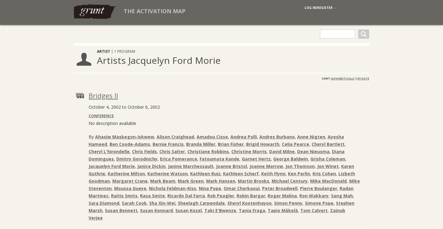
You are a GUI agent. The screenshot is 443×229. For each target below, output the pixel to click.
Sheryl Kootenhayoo (249, 203)
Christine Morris (249, 151)
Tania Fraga (252, 210)
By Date (363, 78)
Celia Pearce (295, 144)
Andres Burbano (277, 137)
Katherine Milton (126, 174)
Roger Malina (282, 196)
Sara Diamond (104, 203)
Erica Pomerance (178, 159)
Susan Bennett (121, 210)
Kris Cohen (324, 174)
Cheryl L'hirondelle (109, 151)
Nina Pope (210, 188)
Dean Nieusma (313, 151)
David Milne (282, 151)
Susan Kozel (188, 210)
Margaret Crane (130, 181)
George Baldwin (290, 159)
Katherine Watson (167, 174)
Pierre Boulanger (318, 188)
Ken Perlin (299, 174)
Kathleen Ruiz (205, 174)
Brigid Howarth (262, 144)
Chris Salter (172, 151)
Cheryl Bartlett (328, 144)
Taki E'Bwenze (220, 210)
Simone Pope (319, 203)
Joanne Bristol (231, 166)
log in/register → (321, 8)
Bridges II (103, 95)
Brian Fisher (231, 144)
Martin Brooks (253, 181)
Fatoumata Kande (219, 159)
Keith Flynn (273, 174)
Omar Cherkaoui (242, 188)
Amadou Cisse (212, 137)
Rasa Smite (152, 196)
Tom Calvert (314, 210)
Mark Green (191, 181)
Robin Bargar (251, 196)
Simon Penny (288, 203)
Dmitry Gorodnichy (137, 159)
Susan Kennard (156, 210)
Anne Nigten (311, 137)
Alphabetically (343, 78)
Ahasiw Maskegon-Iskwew (124, 137)
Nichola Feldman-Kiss (172, 188)
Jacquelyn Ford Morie (112, 166)
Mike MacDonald (328, 181)
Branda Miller (200, 144)
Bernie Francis (168, 144)
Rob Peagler (220, 196)
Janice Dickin (151, 166)
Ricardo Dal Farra (186, 196)
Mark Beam (162, 181)
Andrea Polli (243, 137)
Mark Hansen (220, 181)
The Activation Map (155, 11)
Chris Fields (144, 151)
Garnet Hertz (256, 159)
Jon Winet (328, 166)
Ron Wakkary (314, 196)
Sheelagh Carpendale (201, 203)
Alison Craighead (175, 137)
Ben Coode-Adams (130, 144)
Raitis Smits (124, 196)
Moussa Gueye (130, 188)
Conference (101, 115)
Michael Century (290, 181)
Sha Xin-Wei (162, 203)
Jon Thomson (300, 166)
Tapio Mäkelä (283, 210)
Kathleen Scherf (241, 174)
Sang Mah (342, 196)
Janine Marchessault (191, 166)
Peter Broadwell (279, 188)
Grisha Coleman (327, 159)
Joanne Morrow (266, 166)
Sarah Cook (134, 203)
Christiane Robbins (208, 151)
